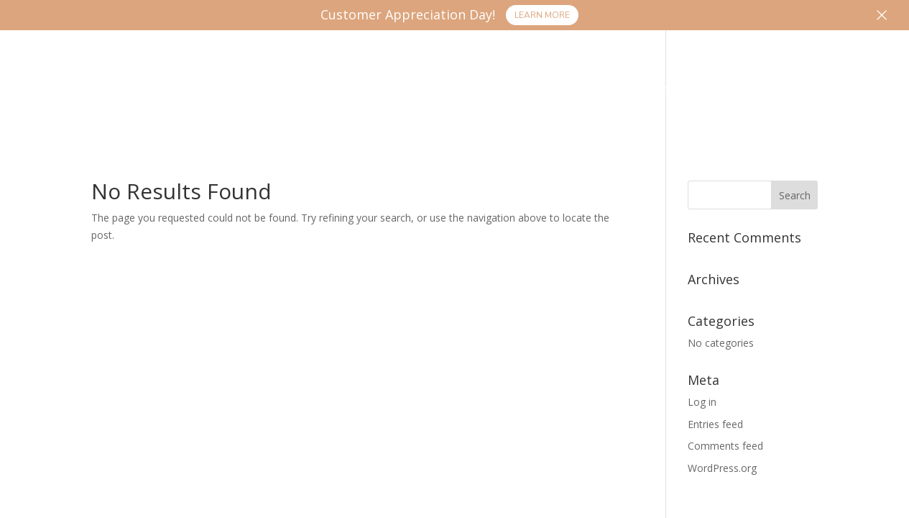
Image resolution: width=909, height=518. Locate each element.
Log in (702, 402)
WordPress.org (722, 468)
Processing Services (197, 92)
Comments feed (725, 446)
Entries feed (715, 424)
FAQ (675, 92)
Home (87, 92)
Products (336, 92)
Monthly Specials (583, 92)
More (725, 92)
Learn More (542, 15)
